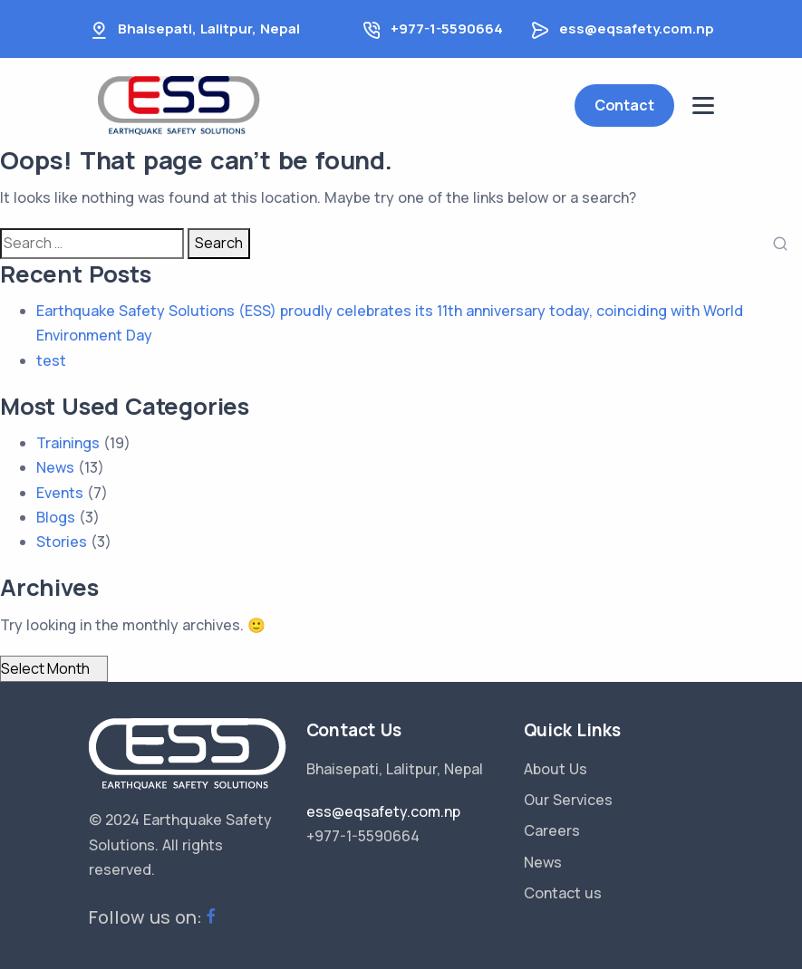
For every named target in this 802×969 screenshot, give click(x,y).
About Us (555, 769)
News (55, 467)
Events (59, 493)
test (51, 360)
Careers (552, 830)
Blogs (55, 517)
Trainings (68, 443)
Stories (61, 542)
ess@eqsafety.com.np (636, 28)
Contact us (563, 893)
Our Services (568, 800)
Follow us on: (154, 917)
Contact (624, 105)
